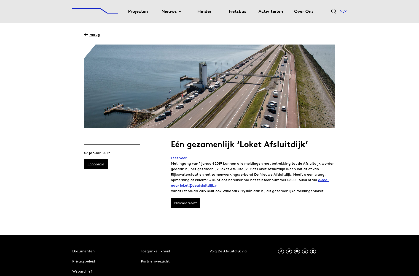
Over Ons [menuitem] (304, 11)
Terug (92, 35)
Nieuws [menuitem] (169, 11)
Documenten (83, 251)
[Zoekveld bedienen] (333, 11)
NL (343, 11)
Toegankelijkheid (155, 251)
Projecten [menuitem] (138, 11)
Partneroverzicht (155, 261)
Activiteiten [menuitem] (270, 11)
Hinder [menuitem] (204, 11)
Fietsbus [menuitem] (237, 11)
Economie (96, 164)
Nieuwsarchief (185, 203)
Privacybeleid (83, 261)
